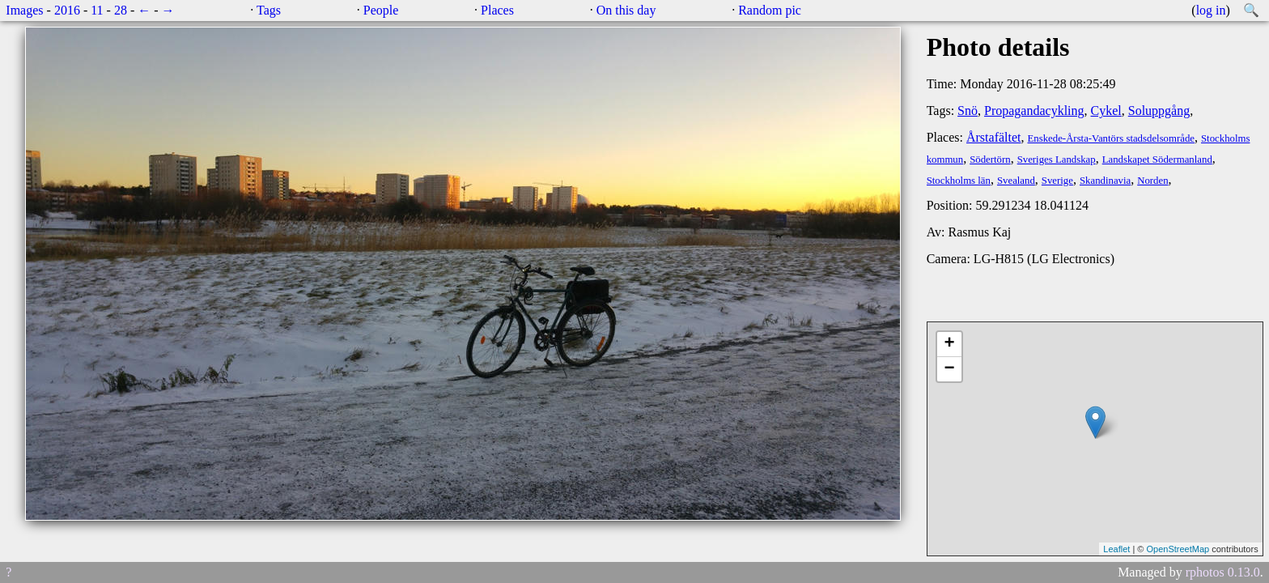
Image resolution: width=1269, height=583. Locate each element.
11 (97, 10)
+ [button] (949, 344)
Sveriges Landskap (1056, 159)
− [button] (949, 369)
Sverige (1057, 180)
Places (497, 10)
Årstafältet (993, 137)
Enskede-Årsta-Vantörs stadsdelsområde (1111, 138)
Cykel (1106, 110)
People (381, 10)
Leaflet (1116, 549)
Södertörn (990, 159)
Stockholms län (959, 180)
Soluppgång (1159, 110)
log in (1211, 10)
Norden (1152, 180)
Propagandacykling (1034, 110)
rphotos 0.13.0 (1223, 572)
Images (24, 10)
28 (120, 10)
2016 (67, 10)
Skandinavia (1105, 180)
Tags (269, 10)
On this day (626, 10)
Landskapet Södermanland (1157, 159)
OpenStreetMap (1177, 549)
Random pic (769, 10)
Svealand (1016, 180)
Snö (967, 110)
